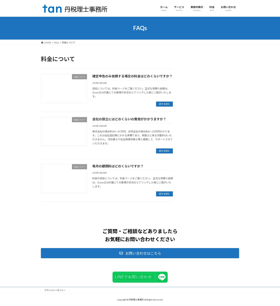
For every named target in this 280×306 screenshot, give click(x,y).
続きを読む (164, 104)
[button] (140, 253)
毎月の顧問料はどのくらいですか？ (118, 166)
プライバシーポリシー (55, 290)
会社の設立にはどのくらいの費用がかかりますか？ (129, 119)
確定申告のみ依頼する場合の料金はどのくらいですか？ (132, 76)
